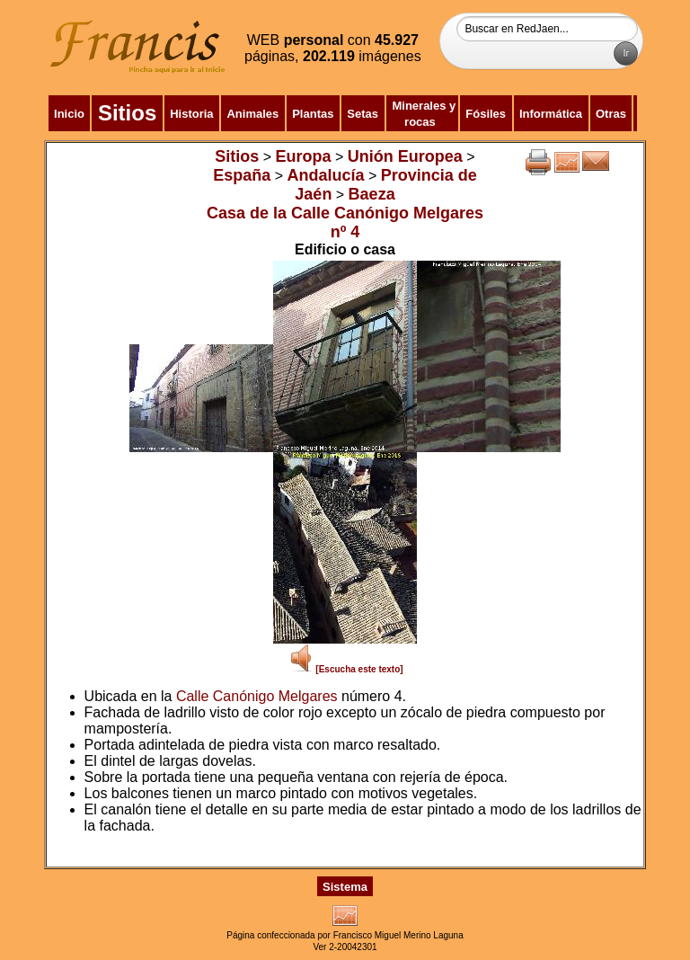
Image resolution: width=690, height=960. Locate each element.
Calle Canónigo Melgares (257, 696)
